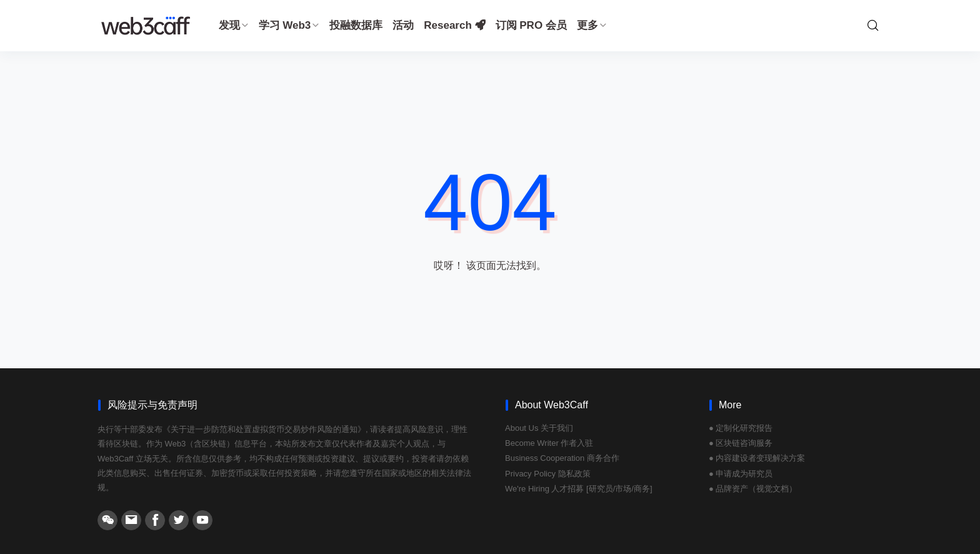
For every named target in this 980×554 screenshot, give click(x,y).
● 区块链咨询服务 (740, 443)
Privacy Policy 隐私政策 (548, 473)
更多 (592, 25)
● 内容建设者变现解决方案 (757, 458)
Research (454, 25)
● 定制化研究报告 (740, 428)
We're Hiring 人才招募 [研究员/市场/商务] (578, 488)
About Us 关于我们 (539, 428)
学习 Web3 (289, 25)
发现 (234, 25)
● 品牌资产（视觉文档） (753, 488)
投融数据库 (355, 25)
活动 (403, 25)
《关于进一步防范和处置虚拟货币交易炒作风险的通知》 (264, 429)
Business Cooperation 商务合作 (562, 458)
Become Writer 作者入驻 (549, 443)
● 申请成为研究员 (740, 473)
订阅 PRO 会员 (531, 25)
